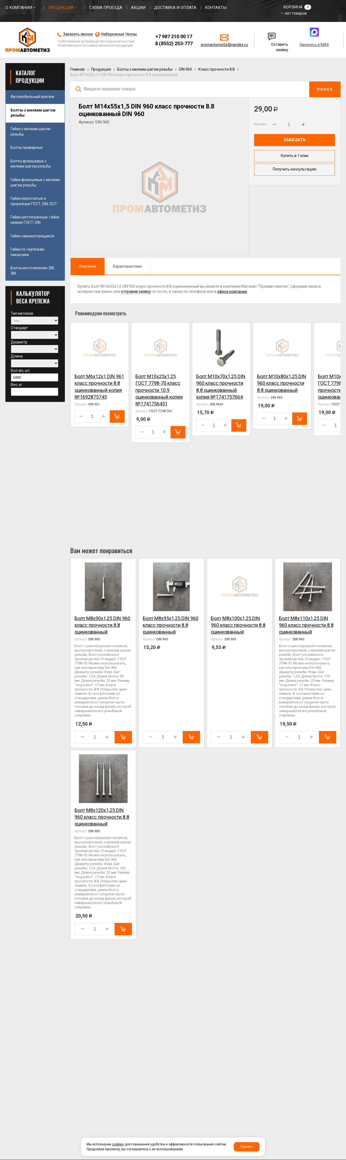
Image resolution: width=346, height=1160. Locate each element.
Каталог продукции (30, 76)
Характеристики (127, 266)
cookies (118, 1144)
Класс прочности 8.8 (216, 69)
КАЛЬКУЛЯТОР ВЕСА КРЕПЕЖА (33, 297)
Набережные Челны (119, 34)
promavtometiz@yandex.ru (224, 44)
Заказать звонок (78, 34)
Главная (77, 69)
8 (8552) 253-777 (174, 43)
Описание (87, 266)
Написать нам (272, 34)
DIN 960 (185, 69)
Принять (246, 1147)
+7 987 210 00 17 (173, 36)
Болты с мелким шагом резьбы (144, 69)
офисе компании (232, 291)
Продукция (101, 69)
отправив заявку (136, 291)
